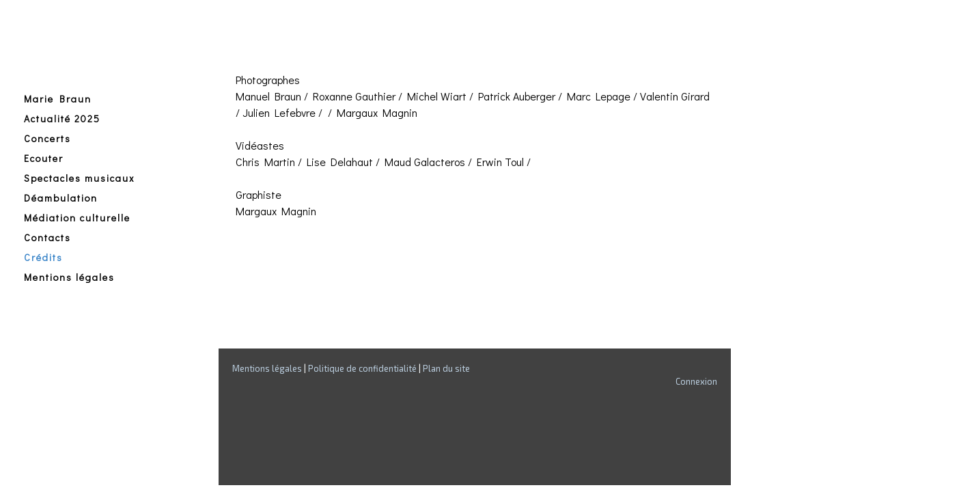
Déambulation (61, 197)
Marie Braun (58, 98)
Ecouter (44, 158)
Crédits (43, 257)
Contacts (47, 237)
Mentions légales (69, 277)
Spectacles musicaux (79, 178)
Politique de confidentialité (362, 368)
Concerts (47, 138)
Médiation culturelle (77, 217)
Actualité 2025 (62, 118)
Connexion (696, 381)
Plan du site (446, 368)
